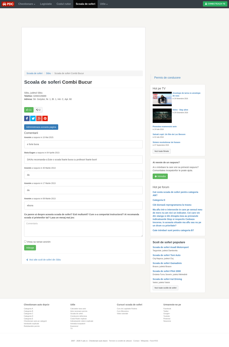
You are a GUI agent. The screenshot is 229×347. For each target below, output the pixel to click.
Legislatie (46, 4)
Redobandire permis (32, 326)
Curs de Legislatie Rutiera (127, 309)
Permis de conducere (167, 77)
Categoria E (28, 319)
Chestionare (26, 4)
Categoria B (28, 311)
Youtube (166, 316)
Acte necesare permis (78, 311)
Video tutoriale (122, 313)
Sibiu (48, 73)
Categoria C (28, 313)
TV (71, 328)
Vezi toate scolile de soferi (165, 288)
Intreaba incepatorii (77, 324)
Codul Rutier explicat (78, 319)
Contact (136, 341)
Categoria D (28, 316)
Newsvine (167, 321)
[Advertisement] (114, 17)
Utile (104, 4)
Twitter (166, 311)
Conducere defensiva (78, 316)
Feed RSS (154, 341)
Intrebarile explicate (31, 324)
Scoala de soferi (85, 4)
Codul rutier (64, 4)
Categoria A (28, 309)
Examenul (74, 326)
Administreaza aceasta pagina (41, 127)
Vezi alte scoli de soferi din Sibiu (43, 259)
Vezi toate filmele (161, 151)
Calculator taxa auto (78, 309)
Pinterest (166, 319)
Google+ (166, 313)
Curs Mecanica (122, 311)
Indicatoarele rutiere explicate (81, 321)
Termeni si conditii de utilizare (120, 341)
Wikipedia (144, 341)
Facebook (167, 309)
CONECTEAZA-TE (215, 4)
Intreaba (160, 176)
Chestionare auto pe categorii (35, 321)
